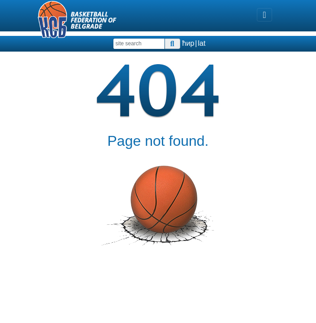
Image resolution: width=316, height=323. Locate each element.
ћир (188, 43)
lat (201, 43)
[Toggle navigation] (264, 15)
